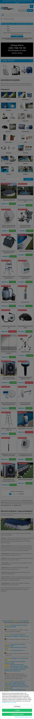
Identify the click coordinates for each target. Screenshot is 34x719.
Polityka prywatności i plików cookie (23, 717)
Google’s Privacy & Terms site (9, 702)
